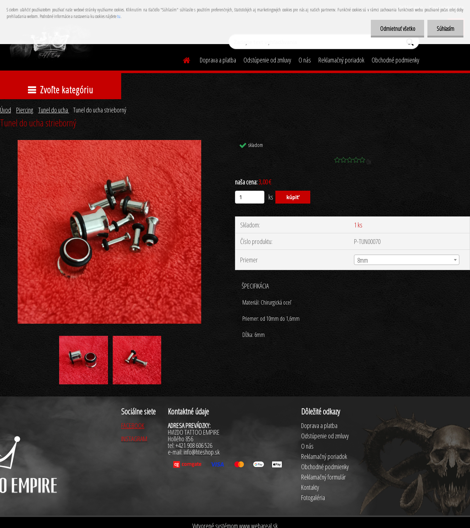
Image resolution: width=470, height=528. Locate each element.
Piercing (24, 109)
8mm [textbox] (362, 260)
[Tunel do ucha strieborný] (109, 143)
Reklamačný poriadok (341, 59)
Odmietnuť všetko (397, 29)
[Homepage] (182, 59)
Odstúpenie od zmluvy (267, 59)
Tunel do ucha (53, 109)
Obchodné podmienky (395, 59)
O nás (305, 59)
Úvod (5, 109)
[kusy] (249, 197)
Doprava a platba (218, 59)
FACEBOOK (132, 425)
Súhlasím (445, 29)
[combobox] (406, 260)
